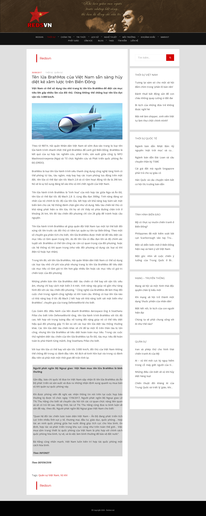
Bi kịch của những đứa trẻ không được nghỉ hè (154, 107)
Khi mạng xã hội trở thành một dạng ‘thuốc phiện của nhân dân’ (154, 299)
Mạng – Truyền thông (150, 278)
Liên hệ (134, 40)
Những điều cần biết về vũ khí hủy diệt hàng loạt (154, 374)
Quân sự (140, 341)
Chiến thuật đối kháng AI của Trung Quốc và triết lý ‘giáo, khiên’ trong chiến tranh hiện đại (154, 386)
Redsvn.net (110, 506)
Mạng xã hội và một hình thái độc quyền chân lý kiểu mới (154, 288)
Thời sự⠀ (52, 37)
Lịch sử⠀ (95, 37)
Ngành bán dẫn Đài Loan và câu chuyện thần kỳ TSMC (154, 159)
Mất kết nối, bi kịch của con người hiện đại (154, 310)
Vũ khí (63, 471)
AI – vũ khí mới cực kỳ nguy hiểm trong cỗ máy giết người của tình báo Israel (154, 363)
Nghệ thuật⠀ (111, 37)
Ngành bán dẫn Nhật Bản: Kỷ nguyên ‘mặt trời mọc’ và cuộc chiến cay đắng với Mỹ (154, 149)
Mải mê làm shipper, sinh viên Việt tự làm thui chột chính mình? (154, 118)
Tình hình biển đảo (148, 214)
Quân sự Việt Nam (48, 471)
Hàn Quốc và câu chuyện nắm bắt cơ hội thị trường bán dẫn (154, 182)
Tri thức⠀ (81, 37)
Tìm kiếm (122, 40)
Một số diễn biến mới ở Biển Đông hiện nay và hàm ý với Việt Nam (154, 247)
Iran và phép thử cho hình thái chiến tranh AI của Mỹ (154, 351)
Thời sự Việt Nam (146, 74)
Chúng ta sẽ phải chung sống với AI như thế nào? (154, 321)
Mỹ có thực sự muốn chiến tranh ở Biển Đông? (154, 224)
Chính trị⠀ (66, 37)
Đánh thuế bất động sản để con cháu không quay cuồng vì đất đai (154, 96)
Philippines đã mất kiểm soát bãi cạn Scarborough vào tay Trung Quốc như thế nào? (154, 236)
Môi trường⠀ (129, 37)
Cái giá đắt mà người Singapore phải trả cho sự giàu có (154, 170)
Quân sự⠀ (59, 72)
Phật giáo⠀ (74, 40)
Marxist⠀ (166, 37)
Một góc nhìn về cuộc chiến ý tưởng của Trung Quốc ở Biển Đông (154, 258)
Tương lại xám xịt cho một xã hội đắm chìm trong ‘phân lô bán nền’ (154, 84)
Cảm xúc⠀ (89, 40)
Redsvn (39, 37)
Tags (111, 40)
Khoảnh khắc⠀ (149, 37)
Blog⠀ (101, 40)
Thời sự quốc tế (146, 138)
